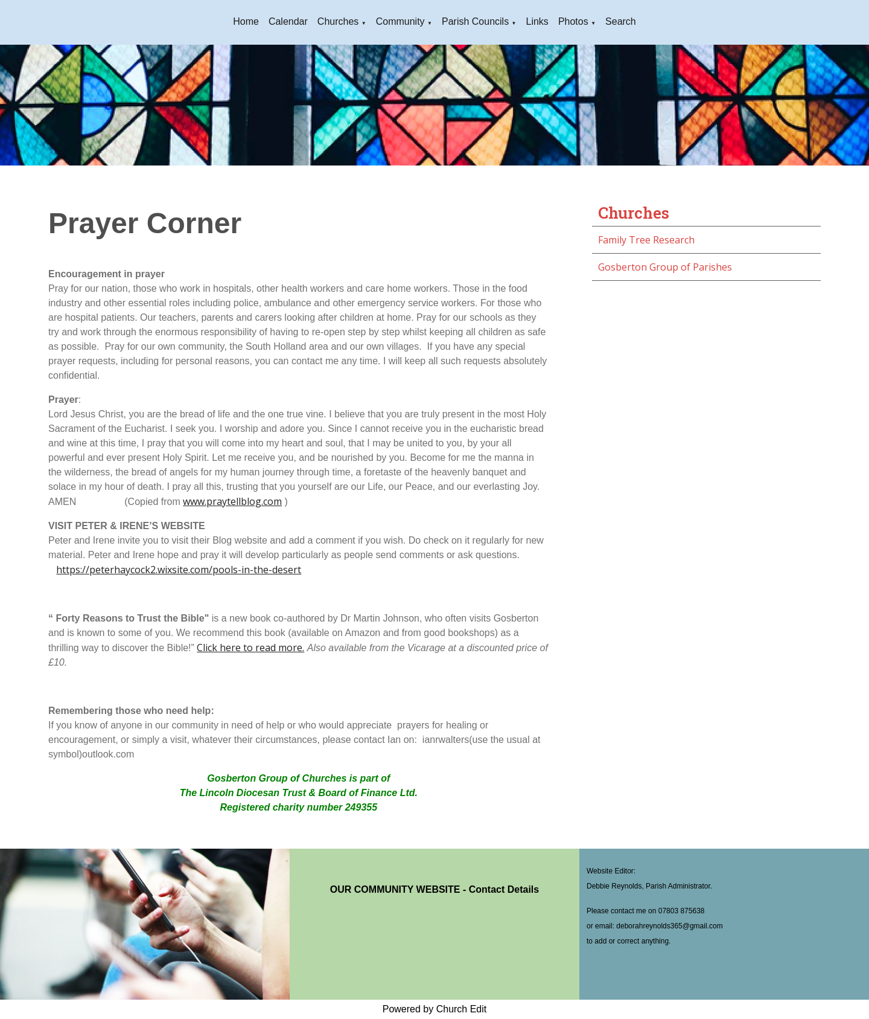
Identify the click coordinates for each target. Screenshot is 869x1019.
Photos (573, 21)
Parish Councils (475, 21)
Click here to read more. (250, 647)
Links (537, 21)
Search (620, 21)
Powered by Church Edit (435, 1009)
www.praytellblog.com (232, 501)
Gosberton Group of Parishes (665, 267)
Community (400, 21)
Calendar (288, 21)
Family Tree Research (646, 239)
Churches (337, 21)
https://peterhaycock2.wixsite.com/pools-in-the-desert (178, 569)
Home (246, 21)
